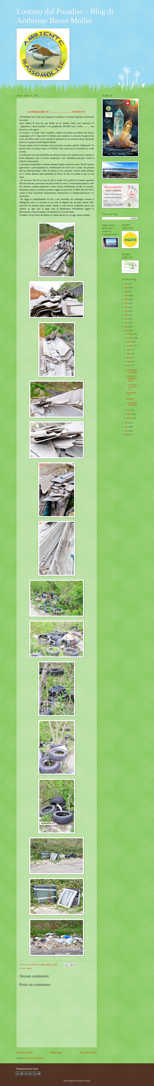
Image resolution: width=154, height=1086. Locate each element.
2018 (126, 315)
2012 (126, 427)
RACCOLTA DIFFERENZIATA (131, 378)
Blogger (87, 1081)
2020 (126, 307)
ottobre (129, 342)
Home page (56, 1052)
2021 (126, 303)
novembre (130, 338)
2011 (126, 431)
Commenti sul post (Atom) (34, 1058)
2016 (126, 323)
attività (29, 968)
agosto (129, 350)
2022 (126, 299)
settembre (130, 346)
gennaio (130, 418)
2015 (126, 327)
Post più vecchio (88, 1052)
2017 (126, 319)
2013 (126, 423)
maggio (130, 361)
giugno (129, 357)
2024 (126, 292)
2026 (126, 284)
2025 (126, 288)
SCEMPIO (130, 399)
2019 (126, 311)
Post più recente (25, 1052)
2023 (126, 296)
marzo (129, 410)
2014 (126, 331)
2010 (126, 435)
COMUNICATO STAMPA (131, 371)
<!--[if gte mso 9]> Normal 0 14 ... (131, 387)
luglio (129, 353)
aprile (129, 365)
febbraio (130, 414)
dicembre (130, 334)
